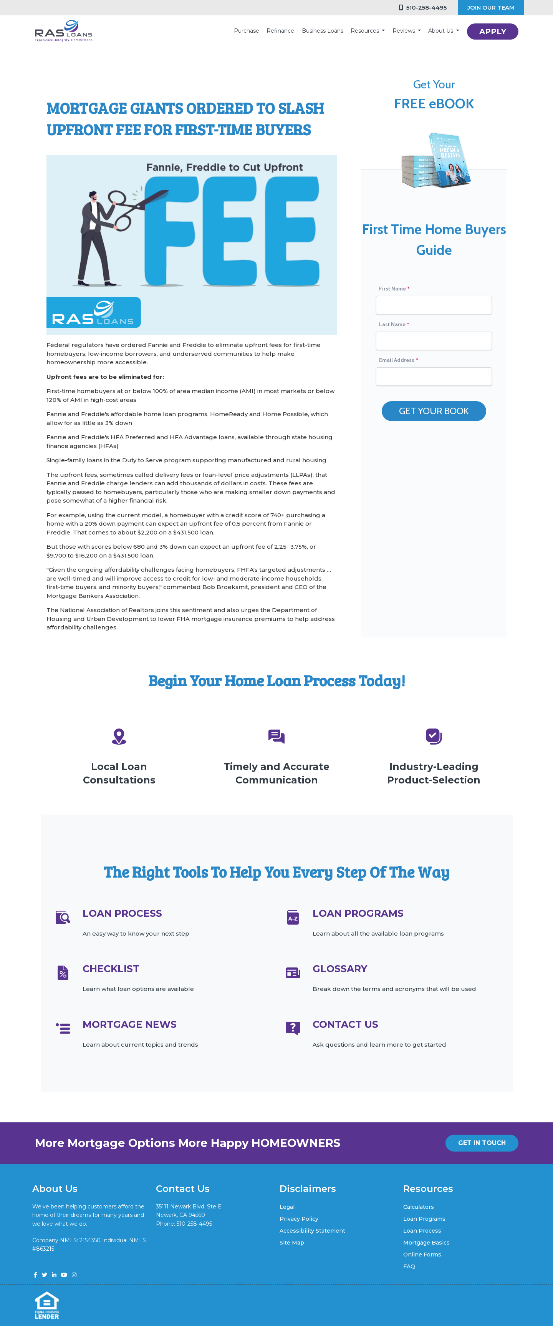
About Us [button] (441, 30)
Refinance (280, 30)
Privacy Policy (299, 1218)
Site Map (292, 1242)
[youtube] (64, 1274)
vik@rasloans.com (180, 1232)
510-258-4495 (423, 7)
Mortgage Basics (426, 1242)
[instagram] (74, 1274)
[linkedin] (54, 1274)
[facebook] (35, 1274)
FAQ (409, 1266)
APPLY (492, 31)
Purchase (246, 30)
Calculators (418, 1206)
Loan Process (422, 1230)
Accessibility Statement (312, 1230)
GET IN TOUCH (482, 1143)
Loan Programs (424, 1218)
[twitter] (44, 1274)
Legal (287, 1206)
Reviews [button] (404, 30)
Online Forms (422, 1254)
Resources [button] (366, 30)
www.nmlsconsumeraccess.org (74, 1257)
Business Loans (322, 30)
